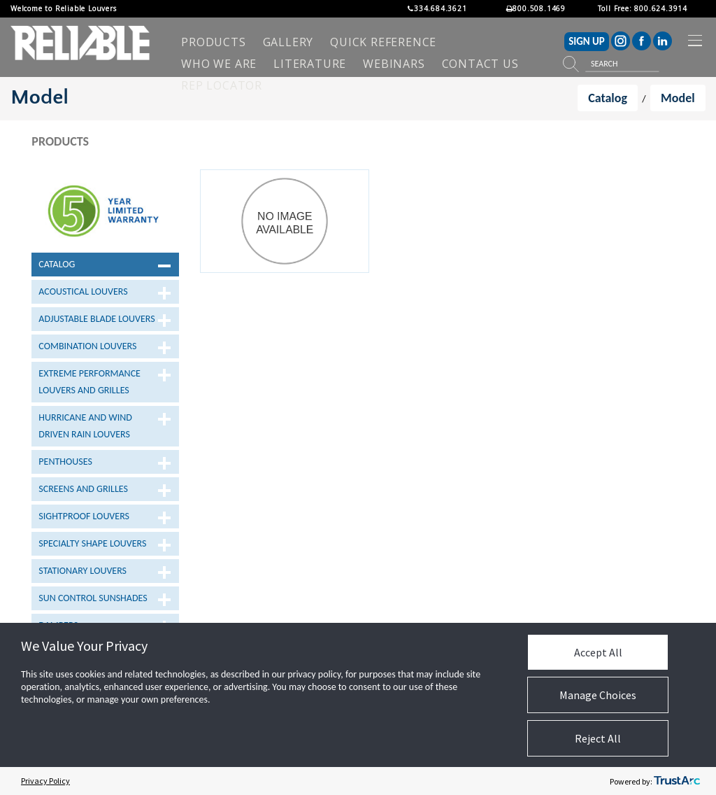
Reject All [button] (598, 738)
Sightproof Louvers (83, 516)
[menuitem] (213, 42)
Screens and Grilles (83, 489)
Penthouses (65, 461)
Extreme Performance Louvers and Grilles (89, 381)
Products (60, 141)
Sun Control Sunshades (92, 598)
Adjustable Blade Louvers (96, 319)
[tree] (105, 460)
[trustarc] (676, 781)
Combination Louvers (87, 346)
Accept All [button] (598, 652)
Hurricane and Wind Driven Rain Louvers (85, 425)
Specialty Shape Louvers (92, 543)
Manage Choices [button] (597, 695)
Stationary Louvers (82, 571)
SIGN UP (586, 41)
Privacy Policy (45, 780)
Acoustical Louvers (82, 291)
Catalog (56, 264)
